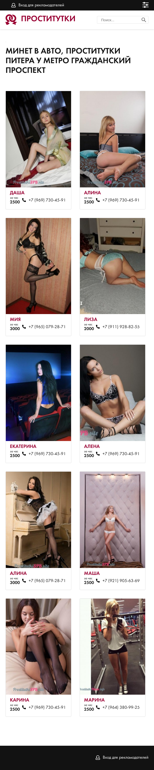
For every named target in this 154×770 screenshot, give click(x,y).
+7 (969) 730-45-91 (47, 200)
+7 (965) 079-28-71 (47, 327)
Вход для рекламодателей (41, 5)
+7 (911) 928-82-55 (121, 327)
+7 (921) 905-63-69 (121, 581)
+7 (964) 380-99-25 (121, 707)
